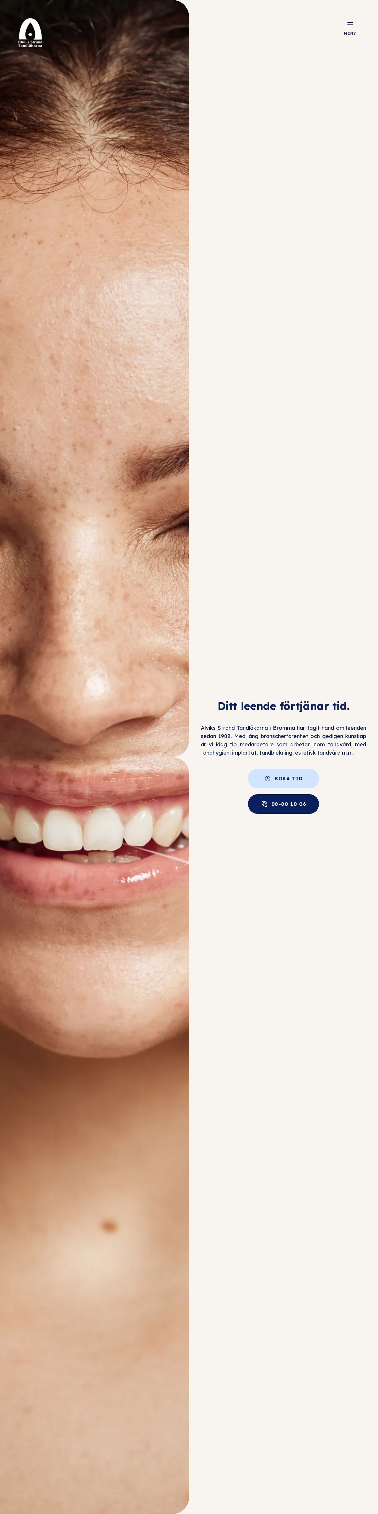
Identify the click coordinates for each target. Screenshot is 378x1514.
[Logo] (30, 32)
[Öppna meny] (350, 24)
